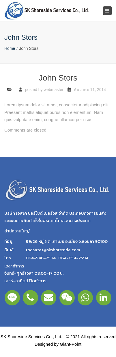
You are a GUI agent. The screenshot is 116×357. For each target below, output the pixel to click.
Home (9, 48)
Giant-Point (70, 344)
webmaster (53, 89)
